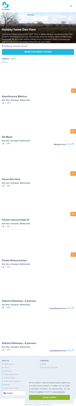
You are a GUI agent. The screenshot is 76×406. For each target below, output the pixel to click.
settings (40, 392)
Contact (7, 367)
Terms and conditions (12, 381)
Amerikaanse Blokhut (14, 96)
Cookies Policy (9, 378)
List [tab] (5, 62)
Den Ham (6, 100)
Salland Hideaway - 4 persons (19, 300)
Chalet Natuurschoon (14, 260)
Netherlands (25, 100)
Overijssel (15, 100)
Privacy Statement (11, 374)
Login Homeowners (11, 388)
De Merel (7, 137)
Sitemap (7, 385)
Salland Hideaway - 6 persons (19, 343)
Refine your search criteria (38, 52)
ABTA (44, 364)
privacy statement (59, 392)
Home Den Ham (11, 179)
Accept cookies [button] (49, 397)
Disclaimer (8, 371)
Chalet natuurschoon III (15, 219)
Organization (9, 364)
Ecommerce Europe (49, 367)
